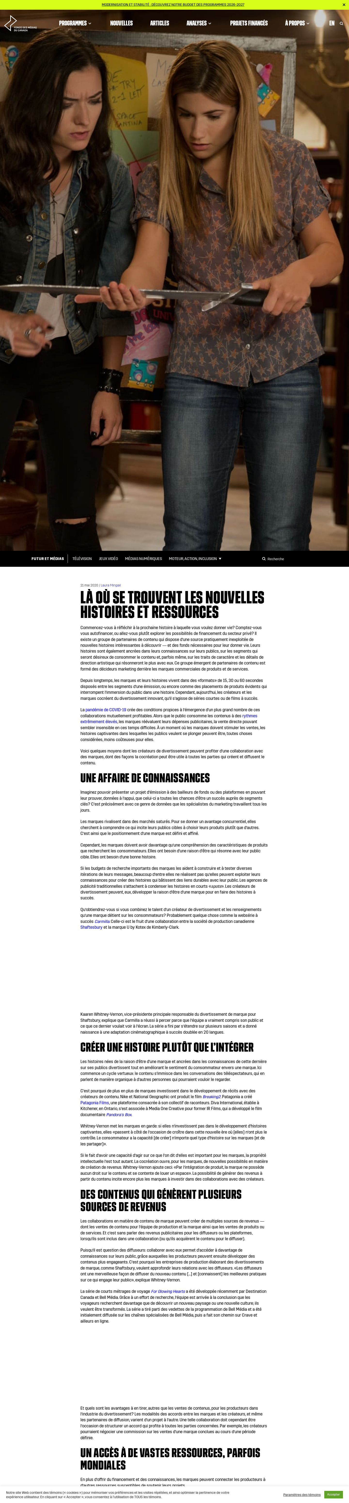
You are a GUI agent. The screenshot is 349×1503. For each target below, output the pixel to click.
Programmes (76, 23)
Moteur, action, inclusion (193, 558)
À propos (298, 23)
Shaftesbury (91, 927)
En (331, 23)
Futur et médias (48, 558)
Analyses (200, 23)
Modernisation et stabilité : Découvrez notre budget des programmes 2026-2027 (173, 4)
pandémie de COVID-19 (106, 709)
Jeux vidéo (108, 558)
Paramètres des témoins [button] (302, 1495)
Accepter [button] (333, 1494)
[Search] (264, 559)
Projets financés (249, 23)
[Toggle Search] (341, 23)
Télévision (82, 558)
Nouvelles (121, 23)
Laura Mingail (111, 585)
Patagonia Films (94, 1102)
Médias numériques (143, 558)
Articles (159, 23)
